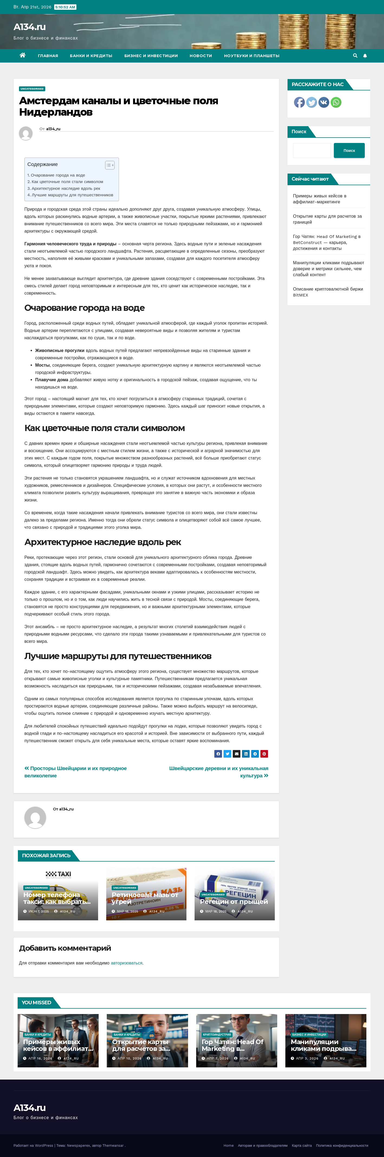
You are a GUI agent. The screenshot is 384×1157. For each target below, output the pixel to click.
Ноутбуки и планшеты (252, 55)
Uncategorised (32, 88)
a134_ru (53, 128)
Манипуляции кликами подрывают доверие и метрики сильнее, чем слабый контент (328, 268)
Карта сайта (302, 1145)
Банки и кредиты (91, 55)
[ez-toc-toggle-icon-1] (107, 166)
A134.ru (30, 26)
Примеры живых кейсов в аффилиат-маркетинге (56, 1048)
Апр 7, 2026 (218, 1058)
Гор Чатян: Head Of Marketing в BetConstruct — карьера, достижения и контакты (327, 242)
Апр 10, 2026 (129, 1058)
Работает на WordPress (34, 1145)
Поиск (299, 131)
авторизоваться (126, 963)
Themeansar (113, 1145)
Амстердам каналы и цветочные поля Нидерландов (118, 106)
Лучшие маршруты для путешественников (72, 195)
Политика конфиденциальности (342, 1145)
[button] (355, 55)
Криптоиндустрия (217, 1034)
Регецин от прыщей (234, 901)
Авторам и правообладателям (263, 1145)
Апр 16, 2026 (40, 1058)
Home (229, 1145)
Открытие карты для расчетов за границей (140, 1048)
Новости (201, 55)
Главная (48, 55)
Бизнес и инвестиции (151, 55)
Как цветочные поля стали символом (67, 181)
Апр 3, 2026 (307, 1058)
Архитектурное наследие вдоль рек (66, 188)
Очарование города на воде (58, 175)
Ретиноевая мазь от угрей (145, 898)
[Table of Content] (110, 165)
